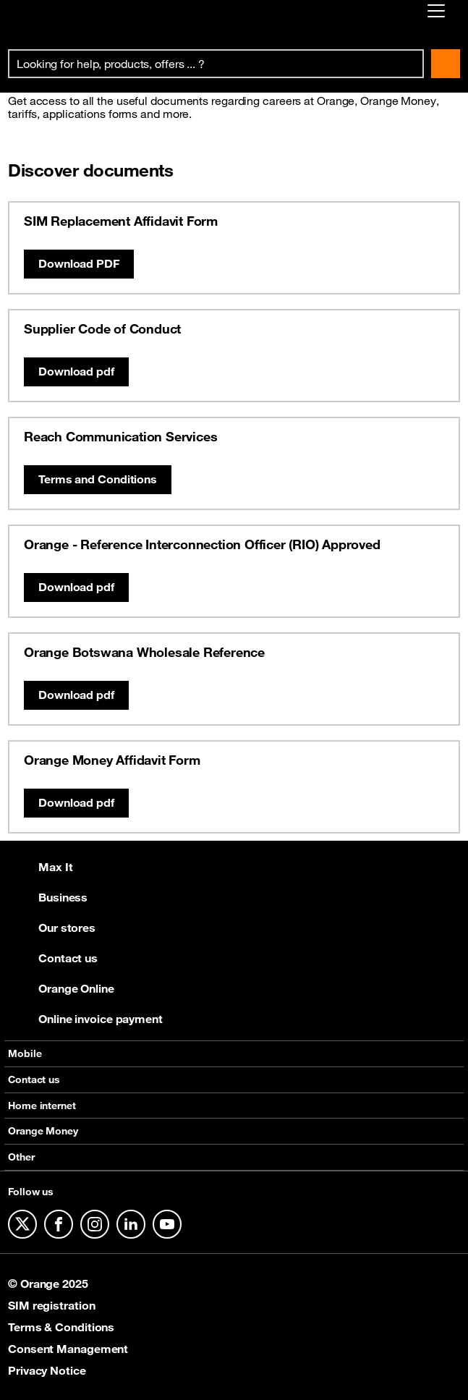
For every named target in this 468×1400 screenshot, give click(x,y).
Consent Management (68, 1348)
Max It (40, 867)
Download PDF (78, 263)
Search (445, 63)
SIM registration (51, 1305)
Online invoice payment (85, 1019)
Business (48, 897)
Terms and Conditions (97, 479)
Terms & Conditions (61, 1326)
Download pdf (76, 371)
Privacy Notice (47, 1370)
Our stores (51, 927)
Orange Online (61, 988)
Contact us (53, 958)
